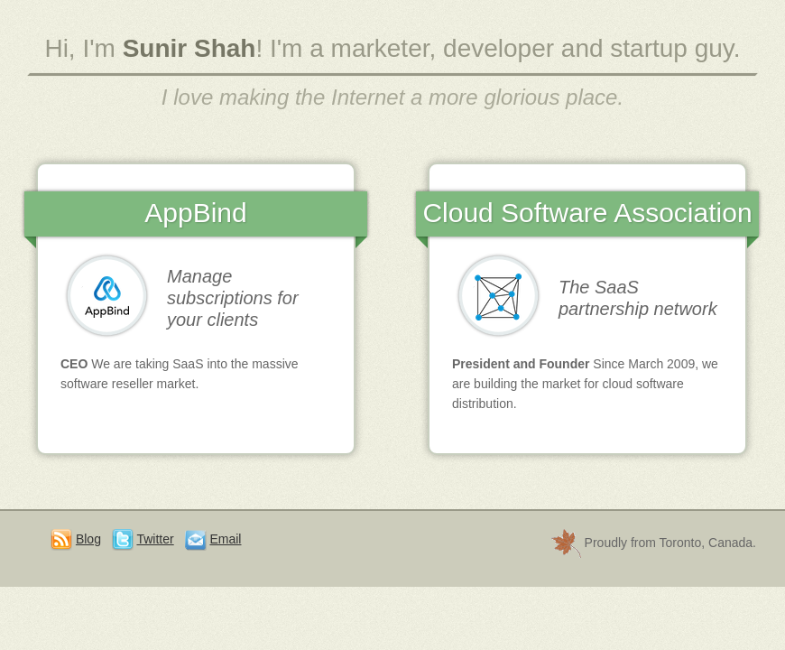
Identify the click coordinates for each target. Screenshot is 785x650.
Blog (88, 539)
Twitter (154, 539)
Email (225, 539)
